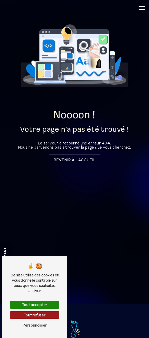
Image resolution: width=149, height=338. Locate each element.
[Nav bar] (142, 8)
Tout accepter (34, 304)
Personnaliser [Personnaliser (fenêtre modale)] (34, 325)
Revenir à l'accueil (74, 159)
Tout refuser (35, 314)
